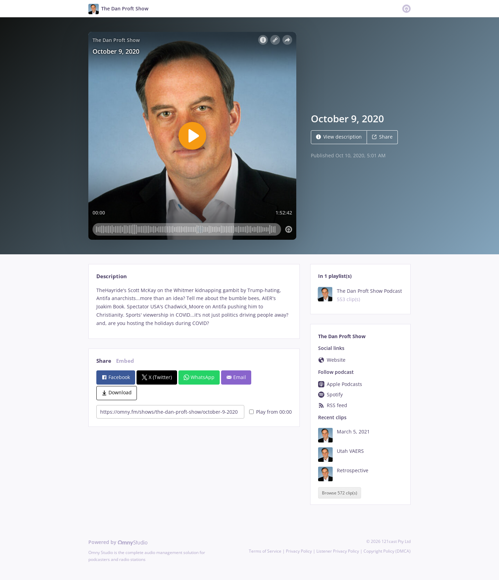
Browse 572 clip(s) (339, 493)
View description (339, 136)
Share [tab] (103, 360)
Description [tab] (111, 276)
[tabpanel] (193, 306)
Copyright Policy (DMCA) (387, 551)
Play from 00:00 (270, 411)
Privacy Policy (299, 551)
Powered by (118, 542)
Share (382, 136)
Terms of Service (265, 551)
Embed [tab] (125, 360)
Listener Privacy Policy (337, 551)
